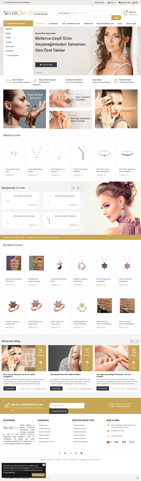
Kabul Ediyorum (38, 475)
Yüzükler (9, 41)
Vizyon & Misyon (44, 428)
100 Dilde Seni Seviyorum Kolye (34, 280)
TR (136, 3)
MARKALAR (88, 23)
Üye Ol (111, 3)
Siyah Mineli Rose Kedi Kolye (58, 280)
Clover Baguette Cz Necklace (58, 170)
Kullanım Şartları (79, 424)
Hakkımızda (43, 424)
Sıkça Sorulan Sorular (46, 441)
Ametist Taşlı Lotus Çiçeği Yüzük (12, 322)
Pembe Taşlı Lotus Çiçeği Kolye (125, 280)
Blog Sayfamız (44, 437)
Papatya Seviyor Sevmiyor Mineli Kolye (104, 322)
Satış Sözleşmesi (79, 434)
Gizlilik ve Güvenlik (80, 428)
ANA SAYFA (40, 23)
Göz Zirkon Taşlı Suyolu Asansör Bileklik (127, 170)
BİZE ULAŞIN (131, 23)
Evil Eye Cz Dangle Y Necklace (81, 170)
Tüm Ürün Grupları (95, 459)
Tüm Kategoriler (12, 55)
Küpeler (8, 37)
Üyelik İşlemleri (44, 434)
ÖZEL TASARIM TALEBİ (71, 23)
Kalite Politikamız (45, 431)
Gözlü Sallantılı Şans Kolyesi (35, 170)
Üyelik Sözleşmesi (80, 437)
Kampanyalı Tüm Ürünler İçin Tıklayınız (42, 237)
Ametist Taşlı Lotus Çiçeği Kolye (103, 280)
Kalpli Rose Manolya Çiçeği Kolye (80, 280)
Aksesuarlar (10, 46)
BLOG (120, 23)
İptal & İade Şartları (80, 431)
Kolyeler (8, 33)
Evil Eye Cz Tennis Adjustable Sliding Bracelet (102, 170)
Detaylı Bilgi (46, 64)
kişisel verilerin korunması (14, 470)
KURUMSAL (53, 23)
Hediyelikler (10, 50)
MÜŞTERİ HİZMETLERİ (105, 23)
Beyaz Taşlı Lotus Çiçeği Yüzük (57, 322)
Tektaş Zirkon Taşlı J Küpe (13, 170)
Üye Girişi (99, 3)
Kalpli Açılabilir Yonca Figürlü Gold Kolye (81, 322)
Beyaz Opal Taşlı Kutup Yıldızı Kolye (14, 280)
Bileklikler (9, 28)
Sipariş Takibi (125, 3)
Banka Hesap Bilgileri (81, 441)
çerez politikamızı (36, 468)
